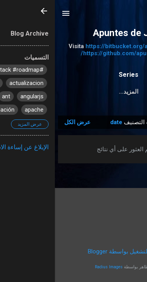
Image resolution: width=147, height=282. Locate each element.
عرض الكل (22, 122)
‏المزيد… (73, 91)
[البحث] (136, 16)
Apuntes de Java (73, 32)
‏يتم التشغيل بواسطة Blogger (73, 251)
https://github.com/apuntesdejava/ (74, 53)
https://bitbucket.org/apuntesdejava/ (81, 46)
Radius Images (54, 266)
